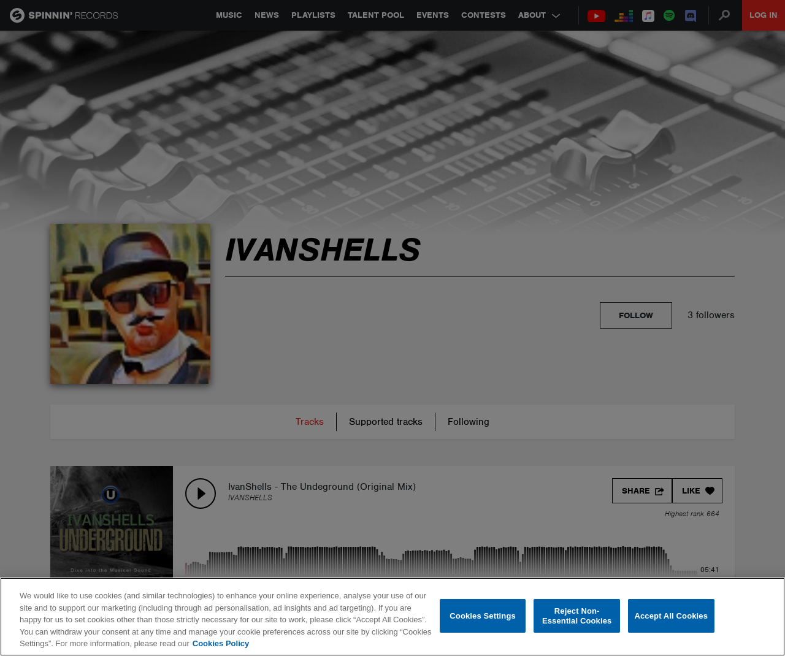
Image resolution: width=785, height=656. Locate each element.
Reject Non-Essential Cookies (576, 615)
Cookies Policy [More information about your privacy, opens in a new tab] (221, 643)
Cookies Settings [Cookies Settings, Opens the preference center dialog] (483, 615)
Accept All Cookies (671, 615)
